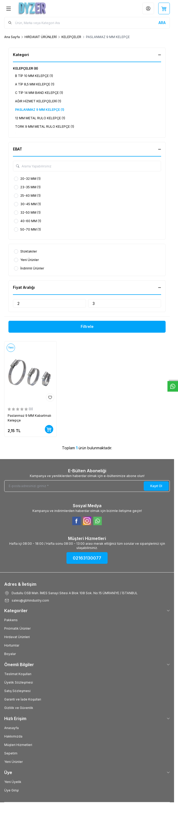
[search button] (162, 23)
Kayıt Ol (156, 486)
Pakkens (11, 620)
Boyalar (10, 654)
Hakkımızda (13, 736)
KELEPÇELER (71, 37)
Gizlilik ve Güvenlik (18, 708)
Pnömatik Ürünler (17, 628)
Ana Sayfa (12, 37)
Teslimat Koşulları (17, 674)
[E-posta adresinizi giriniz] (87, 486)
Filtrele (87, 326)
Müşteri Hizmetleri (18, 745)
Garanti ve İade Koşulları (22, 699)
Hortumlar (11, 645)
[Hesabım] (148, 8)
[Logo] (42, 8)
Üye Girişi (11, 790)
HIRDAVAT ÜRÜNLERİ (41, 37)
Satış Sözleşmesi (17, 691)
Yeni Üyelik (12, 782)
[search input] (87, 23)
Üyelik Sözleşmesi (18, 682)
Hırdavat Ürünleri (17, 637)
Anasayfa (11, 728)
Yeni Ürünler (13, 762)
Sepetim (10, 753)
